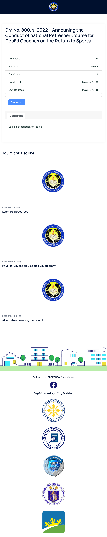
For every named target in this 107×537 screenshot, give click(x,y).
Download (16, 102)
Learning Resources (15, 211)
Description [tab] (16, 116)
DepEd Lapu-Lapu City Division (53, 393)
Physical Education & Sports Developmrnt (29, 266)
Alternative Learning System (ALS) (25, 320)
